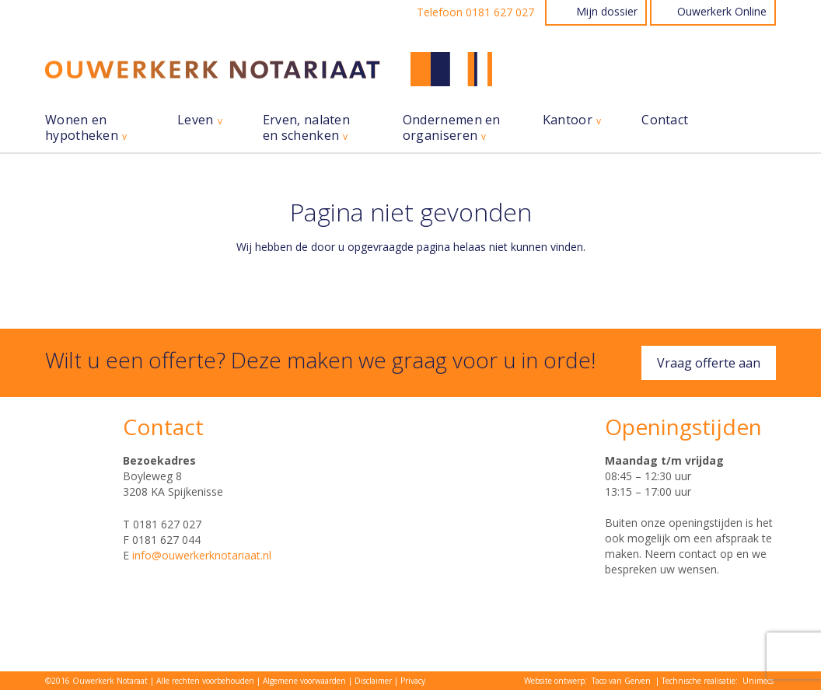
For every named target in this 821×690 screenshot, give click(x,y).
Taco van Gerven (621, 680)
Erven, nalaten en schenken (306, 128)
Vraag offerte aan (708, 362)
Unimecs (758, 680)
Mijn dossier (607, 11)
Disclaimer (373, 680)
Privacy (412, 680)
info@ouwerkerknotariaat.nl (201, 555)
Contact (664, 120)
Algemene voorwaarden (304, 680)
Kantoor (567, 120)
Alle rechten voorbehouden (205, 680)
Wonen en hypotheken (81, 128)
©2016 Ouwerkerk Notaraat (96, 680)
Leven (195, 120)
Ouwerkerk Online (722, 11)
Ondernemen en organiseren (452, 128)
